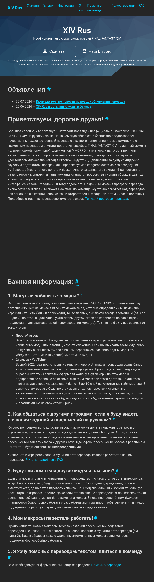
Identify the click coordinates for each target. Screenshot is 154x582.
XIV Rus (15, 8)
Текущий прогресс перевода (106, 199)
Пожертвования (123, 5)
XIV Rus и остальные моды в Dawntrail (64, 106)
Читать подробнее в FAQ (44, 460)
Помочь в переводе (94, 8)
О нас (81, 8)
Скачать (33, 5)
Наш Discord (96, 51)
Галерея (48, 5)
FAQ (142, 5)
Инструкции (67, 5)
